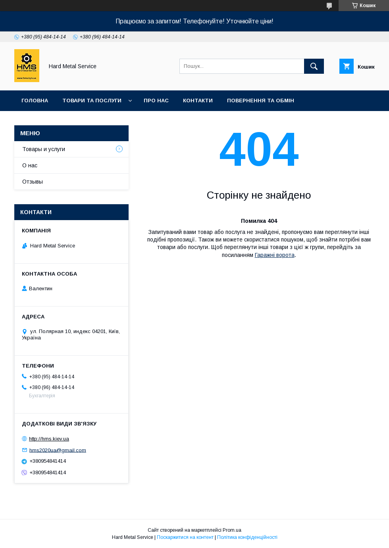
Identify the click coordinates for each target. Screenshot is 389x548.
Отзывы (32, 181)
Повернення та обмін (260, 100)
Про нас (156, 100)
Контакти (198, 100)
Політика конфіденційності (247, 537)
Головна (34, 100)
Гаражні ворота (275, 255)
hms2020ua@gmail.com (57, 450)
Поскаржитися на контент (185, 537)
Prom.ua (232, 530)
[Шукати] (314, 66)
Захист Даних (121, 121)
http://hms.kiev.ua (49, 439)
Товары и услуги (43, 149)
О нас (29, 165)
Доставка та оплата (53, 121)
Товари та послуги (91, 100)
